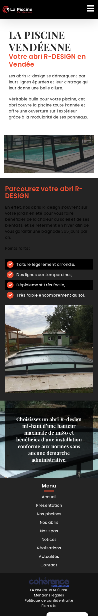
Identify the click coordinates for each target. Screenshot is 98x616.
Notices (49, 539)
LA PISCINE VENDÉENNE (49, 589)
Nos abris (49, 522)
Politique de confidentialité (49, 600)
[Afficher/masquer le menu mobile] (91, 8)
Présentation (49, 505)
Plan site (49, 605)
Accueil (49, 497)
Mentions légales (49, 595)
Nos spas (49, 531)
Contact (49, 565)
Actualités (49, 556)
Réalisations (49, 548)
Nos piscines (49, 514)
